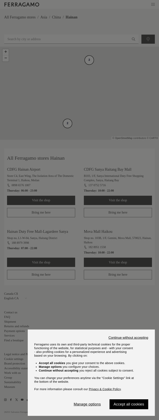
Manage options (87, 404)
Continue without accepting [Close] (128, 337)
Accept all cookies (129, 404)
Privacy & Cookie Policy (105, 389)
